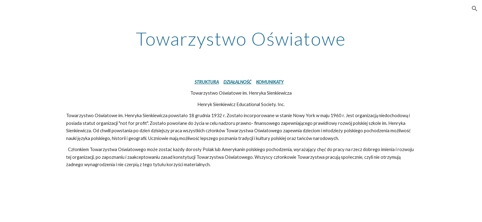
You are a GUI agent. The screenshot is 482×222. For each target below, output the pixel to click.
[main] (241, 38)
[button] (474, 8)
